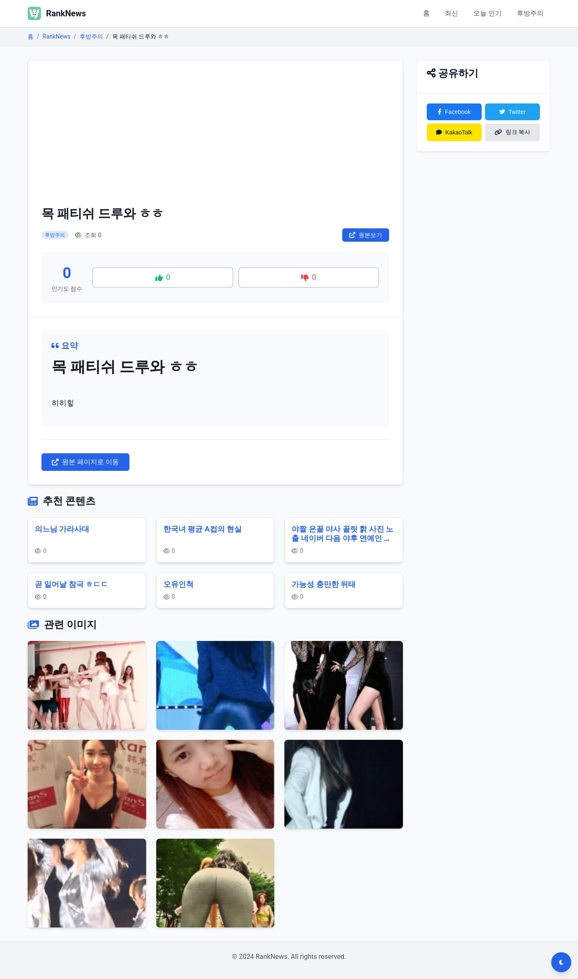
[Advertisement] (215, 136)
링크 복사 (513, 132)
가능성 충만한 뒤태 (324, 584)
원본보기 (365, 235)
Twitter (512, 111)
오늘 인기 (487, 13)
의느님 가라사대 (62, 528)
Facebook (454, 111)
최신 (451, 13)
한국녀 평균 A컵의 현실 (202, 528)
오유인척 (178, 584)
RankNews (56, 36)
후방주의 (530, 13)
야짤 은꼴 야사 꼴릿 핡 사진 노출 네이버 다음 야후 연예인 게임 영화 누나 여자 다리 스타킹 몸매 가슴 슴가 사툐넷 (342, 543)
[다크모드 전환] (561, 962)
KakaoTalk (454, 132)
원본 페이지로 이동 (85, 462)
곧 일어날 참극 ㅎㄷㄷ (71, 584)
